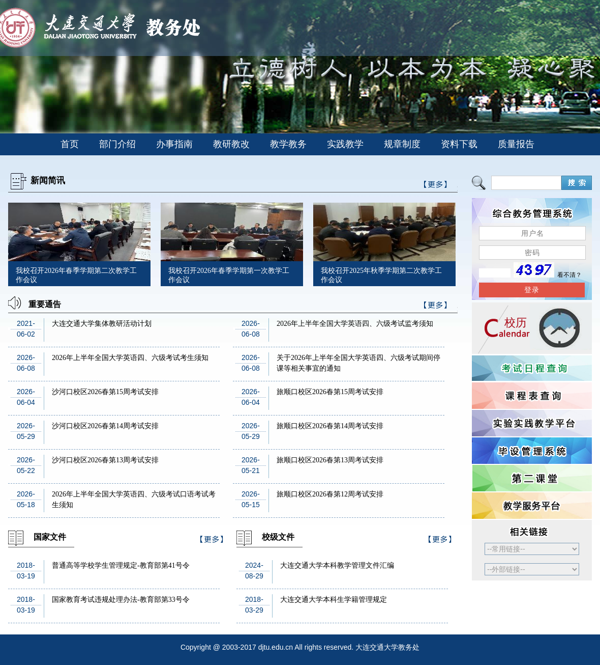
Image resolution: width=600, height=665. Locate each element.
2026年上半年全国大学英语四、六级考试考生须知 (130, 358)
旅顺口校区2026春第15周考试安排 (330, 392)
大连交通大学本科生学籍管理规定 (333, 599)
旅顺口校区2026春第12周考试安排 (330, 494)
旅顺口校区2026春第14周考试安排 (330, 426)
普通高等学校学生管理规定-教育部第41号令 (121, 565)
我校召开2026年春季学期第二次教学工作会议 (76, 275)
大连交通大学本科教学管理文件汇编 (337, 565)
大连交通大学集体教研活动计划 (102, 323)
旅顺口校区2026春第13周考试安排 (330, 460)
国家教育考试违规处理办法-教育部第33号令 (121, 599)
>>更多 (435, 307)
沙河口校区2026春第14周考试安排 (105, 426)
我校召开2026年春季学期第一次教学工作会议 (228, 275)
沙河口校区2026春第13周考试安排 (105, 460)
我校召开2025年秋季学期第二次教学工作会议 (381, 275)
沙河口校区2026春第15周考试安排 (105, 392)
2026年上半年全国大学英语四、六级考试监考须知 (355, 323)
